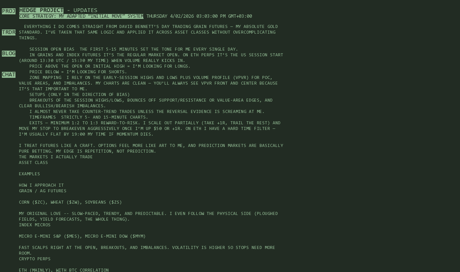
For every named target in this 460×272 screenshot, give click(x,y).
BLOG (8, 54)
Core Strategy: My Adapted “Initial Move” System (81, 16)
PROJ (8, 11)
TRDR (8, 32)
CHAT (8, 75)
